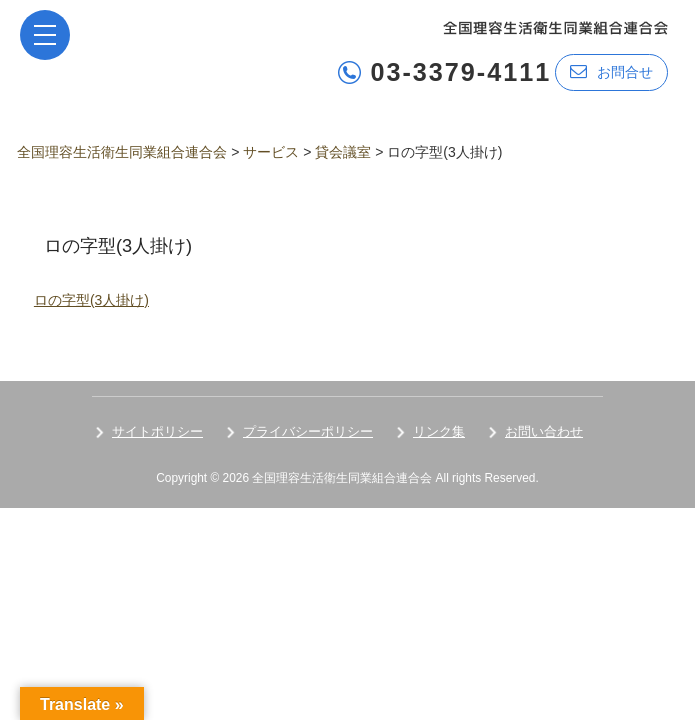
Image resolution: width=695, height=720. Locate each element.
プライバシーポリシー (308, 431)
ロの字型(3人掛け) (91, 300)
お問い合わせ (544, 431)
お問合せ (611, 71)
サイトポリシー (157, 431)
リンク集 (439, 431)
